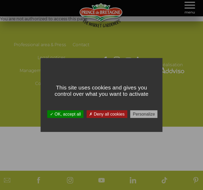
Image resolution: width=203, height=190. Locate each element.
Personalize (144, 114)
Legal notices (52, 57)
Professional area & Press (40, 44)
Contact (81, 44)
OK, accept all (65, 114)
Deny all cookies (106, 114)
